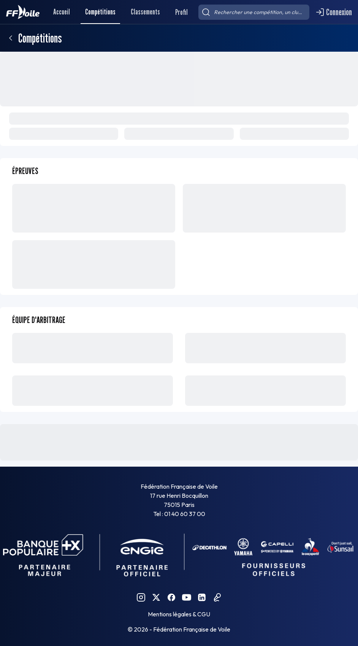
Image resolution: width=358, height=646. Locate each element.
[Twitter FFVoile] (156, 597)
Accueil (61, 11)
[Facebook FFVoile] (171, 597)
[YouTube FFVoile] (187, 597)
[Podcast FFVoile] (217, 597)
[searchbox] (253, 12)
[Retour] (10, 38)
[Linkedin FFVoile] (202, 597)
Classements (145, 11)
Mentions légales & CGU (179, 614)
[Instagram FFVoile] (141, 597)
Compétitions (100, 11)
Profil (181, 12)
